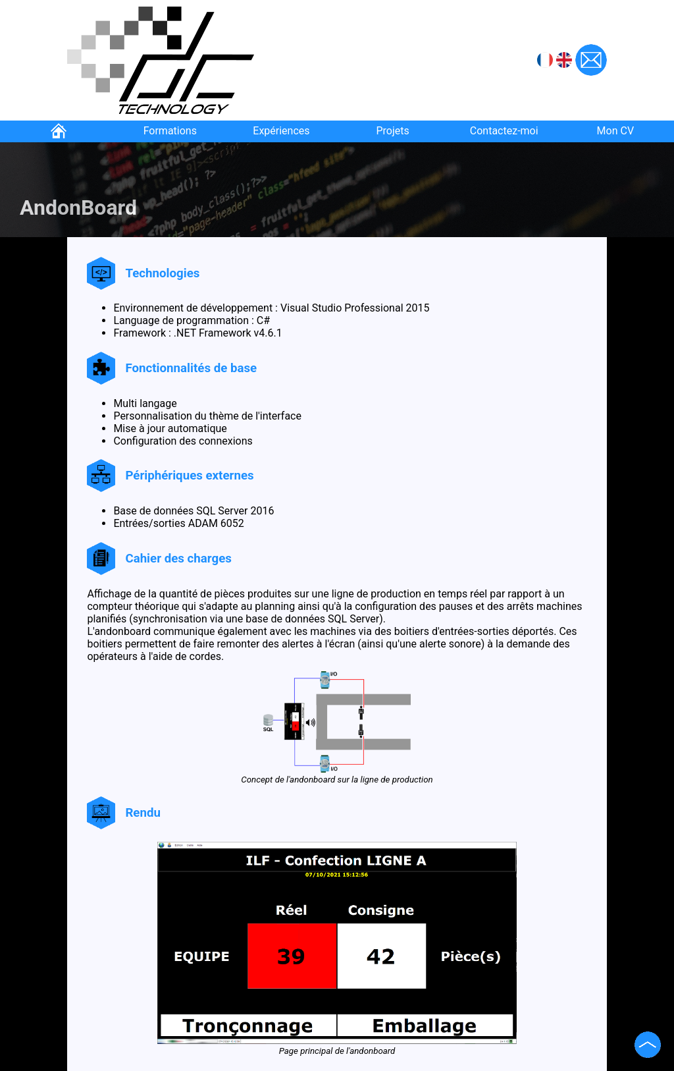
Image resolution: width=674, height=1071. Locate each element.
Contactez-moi (504, 130)
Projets (392, 130)
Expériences (281, 130)
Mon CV (616, 130)
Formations (170, 130)
